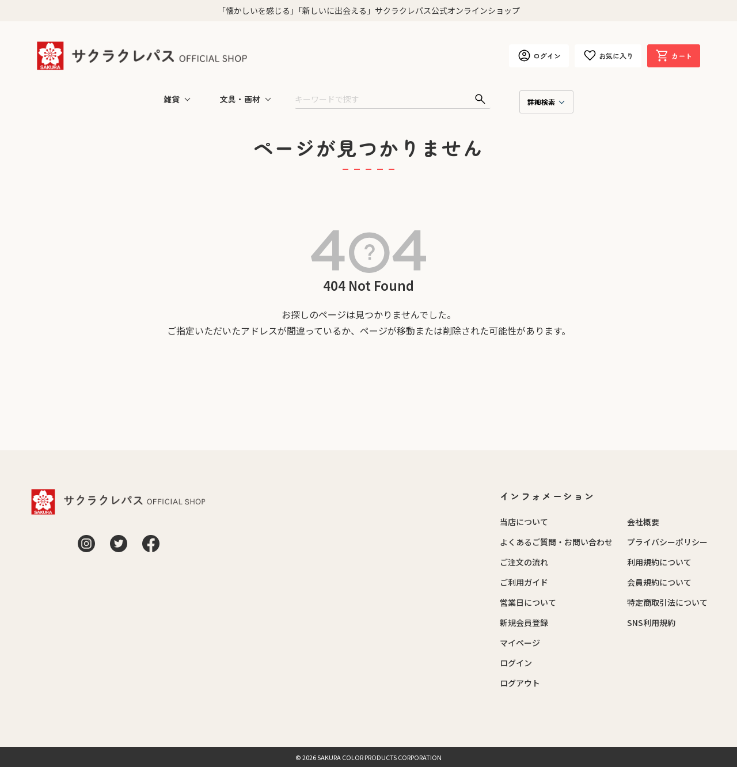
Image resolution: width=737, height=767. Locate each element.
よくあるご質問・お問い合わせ (556, 542)
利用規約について (659, 562)
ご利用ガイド (524, 582)
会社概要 (643, 521)
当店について (524, 521)
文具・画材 (240, 99)
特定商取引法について (667, 602)
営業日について (528, 602)
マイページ (520, 642)
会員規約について (659, 582)
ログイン (516, 663)
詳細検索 (541, 102)
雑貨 (172, 99)
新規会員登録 (524, 622)
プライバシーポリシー (667, 542)
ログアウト (520, 683)
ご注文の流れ (524, 562)
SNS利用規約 (651, 622)
